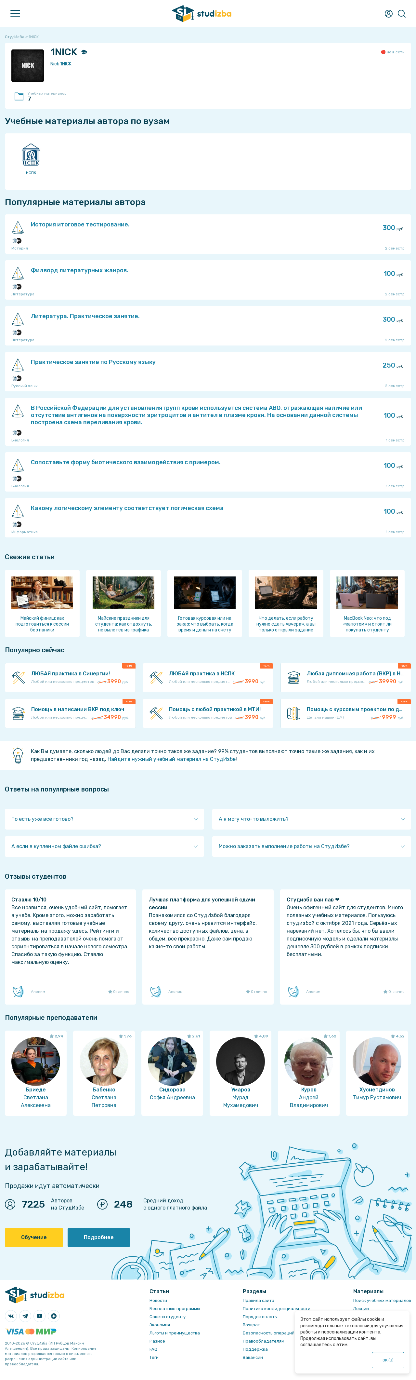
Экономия (160, 1324)
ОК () (388, 1360)
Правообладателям (263, 1341)
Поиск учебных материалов (382, 1300)
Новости (158, 1300)
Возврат (251, 1324)
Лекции (361, 1308)
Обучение (34, 1237)
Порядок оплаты (260, 1316)
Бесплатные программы (175, 1308)
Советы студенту (168, 1316)
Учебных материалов (50, 96)
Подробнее (99, 1237)
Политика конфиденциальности (276, 1308)
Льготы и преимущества (175, 1333)
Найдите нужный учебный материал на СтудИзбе (172, 759)
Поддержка (255, 1349)
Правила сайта (258, 1300)
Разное (157, 1341)
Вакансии (253, 1357)
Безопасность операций (268, 1333)
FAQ (153, 1349)
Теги (154, 1357)
